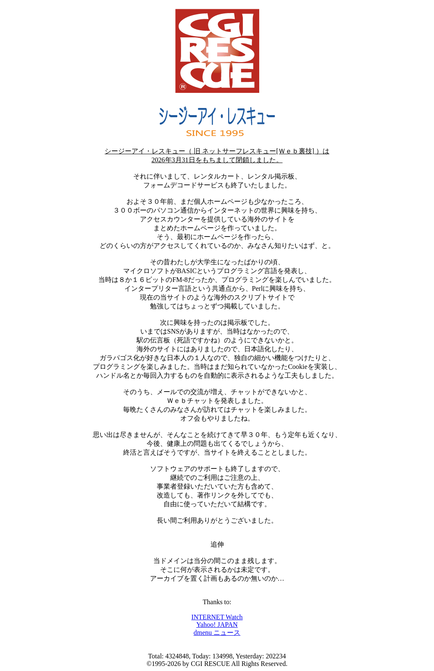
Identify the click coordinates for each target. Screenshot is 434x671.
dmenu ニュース (217, 632)
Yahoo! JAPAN (217, 624)
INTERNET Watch (216, 617)
